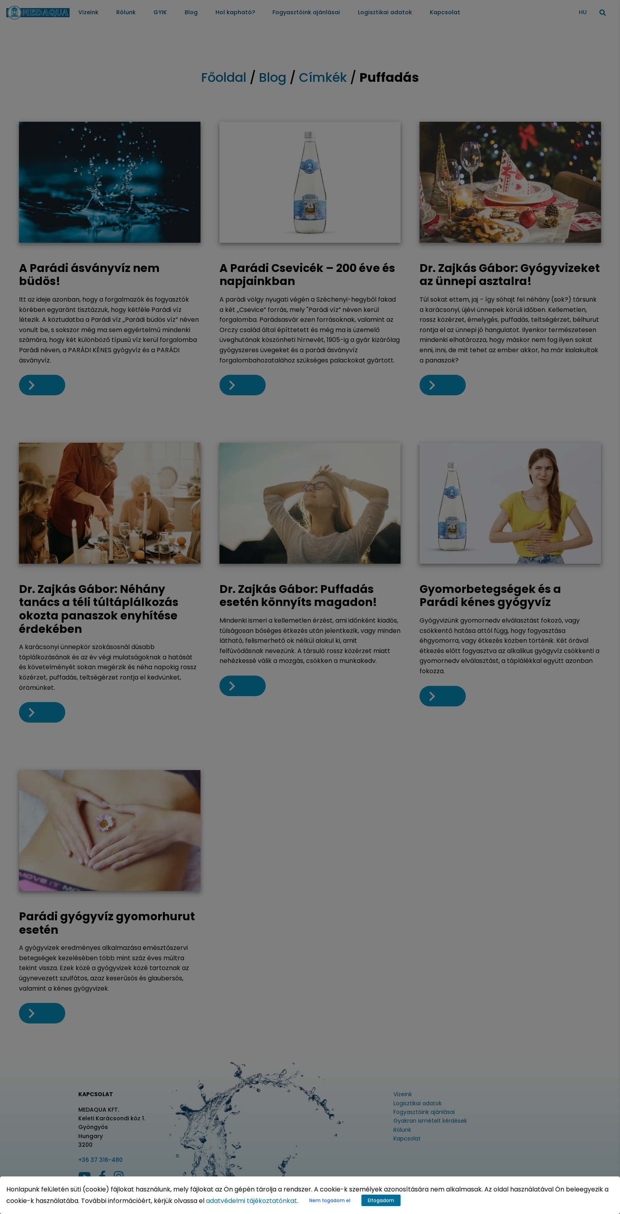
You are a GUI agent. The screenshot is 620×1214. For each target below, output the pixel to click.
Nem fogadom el (329, 1200)
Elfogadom (381, 1200)
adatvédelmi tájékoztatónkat (251, 1200)
